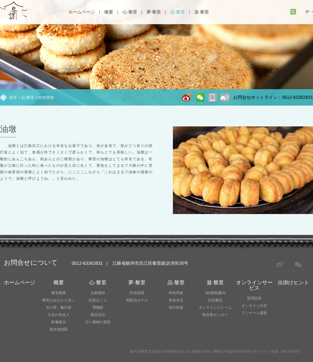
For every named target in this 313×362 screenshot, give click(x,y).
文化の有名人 (59, 315)
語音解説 (215, 300)
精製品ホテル (137, 300)
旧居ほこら (98, 300)
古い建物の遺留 (98, 322)
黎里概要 (58, 293)
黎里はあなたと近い (58, 300)
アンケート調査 (254, 313)
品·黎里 (177, 12)
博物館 (97, 307)
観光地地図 (59, 329)
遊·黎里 (201, 12)
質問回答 (254, 298)
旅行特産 (176, 307)
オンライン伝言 (254, 305)
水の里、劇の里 (58, 307)
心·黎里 (130, 12)
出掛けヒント (293, 282)
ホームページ (81, 12)
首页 (13, 97)
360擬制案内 (215, 293)
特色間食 (46, 97)
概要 (108, 12)
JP (307, 12)
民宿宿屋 (137, 293)
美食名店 (176, 300)
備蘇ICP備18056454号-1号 (235, 351)
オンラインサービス (254, 285)
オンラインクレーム (215, 307)
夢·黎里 (154, 12)
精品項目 (98, 315)
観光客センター (215, 315)
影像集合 (58, 322)
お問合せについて (31, 262)
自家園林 (98, 293)
